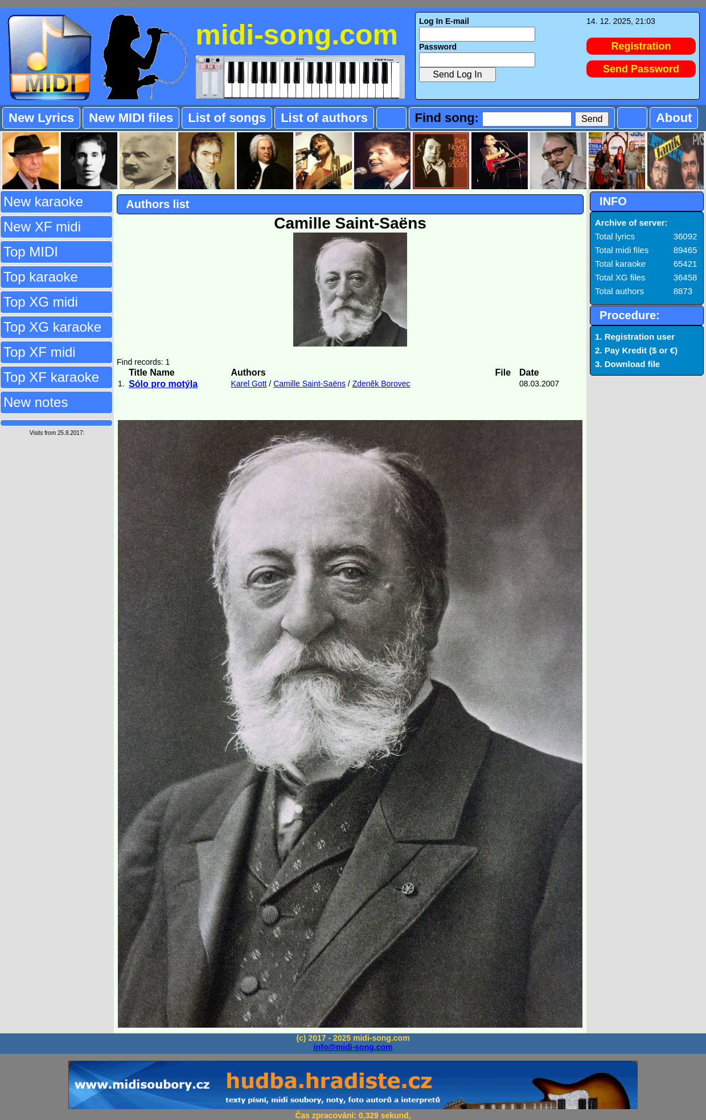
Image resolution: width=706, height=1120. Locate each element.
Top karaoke (40, 276)
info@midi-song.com (353, 1047)
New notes (35, 402)
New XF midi (42, 226)
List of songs (227, 118)
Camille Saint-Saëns (309, 383)
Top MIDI (30, 251)
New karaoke (43, 201)
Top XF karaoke (51, 377)
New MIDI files (131, 118)
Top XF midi (39, 352)
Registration (641, 46)
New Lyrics (41, 118)
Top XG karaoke (52, 327)
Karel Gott (248, 383)
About (674, 118)
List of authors (324, 118)
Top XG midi (40, 301)
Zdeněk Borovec (381, 383)
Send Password (641, 69)
